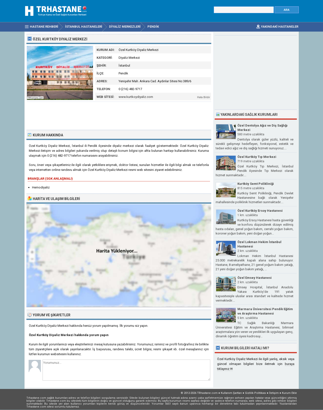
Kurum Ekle (289, 393)
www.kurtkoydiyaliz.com (136, 97)
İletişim (274, 393)
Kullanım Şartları (231, 393)
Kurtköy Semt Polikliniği (255, 184)
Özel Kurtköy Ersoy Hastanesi (260, 210)
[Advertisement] (119, 115)
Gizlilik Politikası (255, 393)
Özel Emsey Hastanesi (254, 278)
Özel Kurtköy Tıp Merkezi (256, 157)
